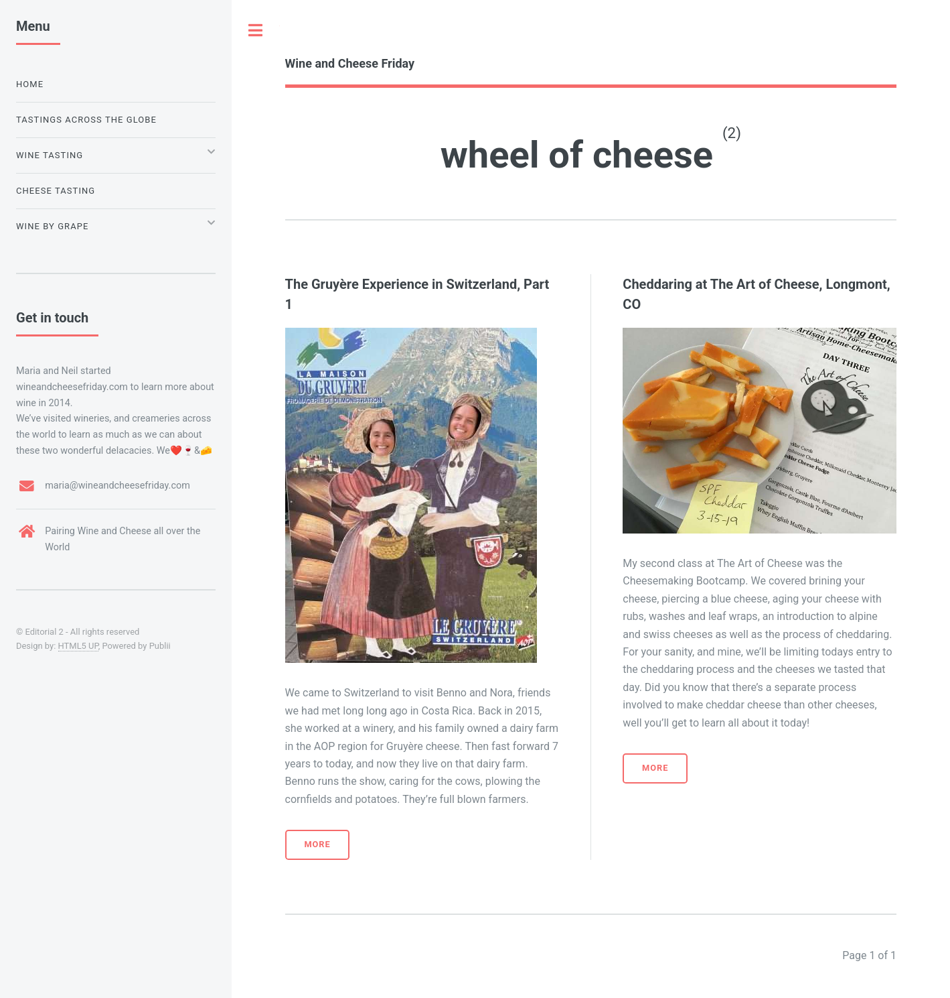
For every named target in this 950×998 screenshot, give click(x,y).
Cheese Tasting (55, 191)
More (317, 844)
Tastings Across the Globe (86, 120)
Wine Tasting (49, 155)
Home (30, 84)
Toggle (256, 30)
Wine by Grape (52, 226)
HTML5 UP (78, 646)
